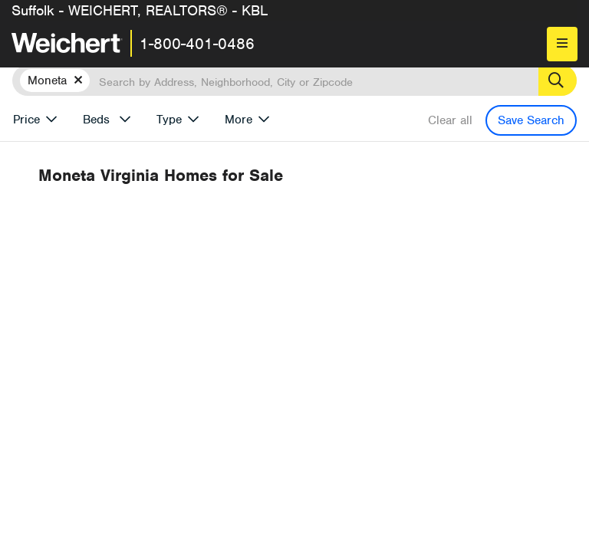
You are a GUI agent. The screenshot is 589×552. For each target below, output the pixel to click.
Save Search (531, 120)
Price (26, 119)
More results (393, 207)
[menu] (562, 44)
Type (169, 119)
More (238, 119)
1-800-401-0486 (197, 44)
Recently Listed (325, 231)
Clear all (450, 120)
